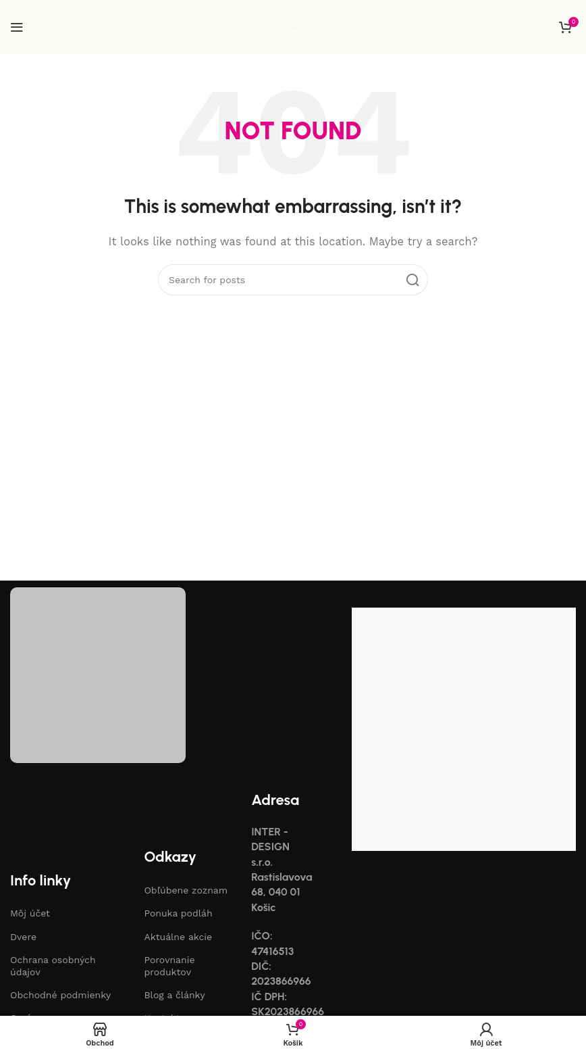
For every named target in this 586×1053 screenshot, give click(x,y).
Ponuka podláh (178, 913)
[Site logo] (293, 27)
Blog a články (174, 994)
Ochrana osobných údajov (53, 965)
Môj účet (30, 913)
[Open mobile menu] (16, 27)
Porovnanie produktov (169, 965)
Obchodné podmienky (60, 994)
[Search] (293, 279)
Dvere (23, 936)
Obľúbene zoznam (186, 890)
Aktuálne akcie (178, 936)
